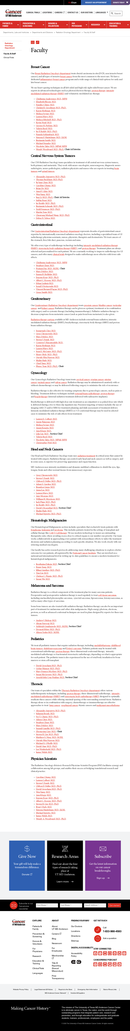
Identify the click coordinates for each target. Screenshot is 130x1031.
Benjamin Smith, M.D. (46, 140)
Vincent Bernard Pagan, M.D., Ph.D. (52, 289)
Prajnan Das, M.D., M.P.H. (47, 269)
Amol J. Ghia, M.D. (44, 191)
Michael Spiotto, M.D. (46, 813)
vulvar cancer (61, 382)
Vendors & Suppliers (78, 993)
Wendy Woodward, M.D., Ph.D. (50, 149)
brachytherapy (41, 397)
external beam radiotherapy (87, 394)
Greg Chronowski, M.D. (47, 334)
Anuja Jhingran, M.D (45, 422)
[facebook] (95, 953)
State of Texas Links (110, 989)
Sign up (103, 878)
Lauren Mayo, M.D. (44, 117)
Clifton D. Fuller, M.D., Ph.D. (49, 481)
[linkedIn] (114, 953)
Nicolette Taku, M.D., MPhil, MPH (51, 146)
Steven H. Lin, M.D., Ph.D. (47, 734)
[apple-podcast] (95, 964)
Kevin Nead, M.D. (44, 123)
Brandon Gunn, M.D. (45, 487)
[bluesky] (119, 953)
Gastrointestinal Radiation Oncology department (57, 231)
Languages (100, 12)
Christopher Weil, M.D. (46, 443)
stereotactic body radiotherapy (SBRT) (82, 696)
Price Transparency (58, 977)
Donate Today (120, 2)
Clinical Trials (33, 12)
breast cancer (66, 77)
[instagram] (109, 953)
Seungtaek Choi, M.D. (46, 331)
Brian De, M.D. (42, 188)
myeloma (58, 530)
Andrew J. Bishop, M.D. (46, 620)
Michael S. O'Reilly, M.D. (47, 743)
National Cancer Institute (84, 553)
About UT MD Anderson (60, 927)
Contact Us (72, 12)
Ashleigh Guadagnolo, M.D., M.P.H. (52, 626)
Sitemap (75, 941)
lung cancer (54, 705)
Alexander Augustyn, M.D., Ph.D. (51, 177)
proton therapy (98, 91)
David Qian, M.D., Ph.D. (46, 746)
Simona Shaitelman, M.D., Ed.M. (51, 810)
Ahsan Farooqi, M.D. (45, 624)
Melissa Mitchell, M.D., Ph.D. (49, 120)
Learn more (65, 881)
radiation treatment (86, 456)
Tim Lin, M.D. (42, 573)
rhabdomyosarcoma (53, 649)
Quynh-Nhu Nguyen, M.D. (48, 357)
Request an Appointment (96, 2)
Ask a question (108, 939)
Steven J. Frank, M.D (45, 340)
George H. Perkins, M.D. (47, 126)
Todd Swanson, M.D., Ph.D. (48, 209)
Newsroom (57, 943)
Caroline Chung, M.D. (46, 186)
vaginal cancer (44, 382)
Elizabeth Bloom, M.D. (46, 102)
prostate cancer (91, 305)
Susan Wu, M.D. (43, 579)
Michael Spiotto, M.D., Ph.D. (48, 514)
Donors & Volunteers (53, 24)
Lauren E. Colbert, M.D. (46, 419)
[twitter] (100, 953)
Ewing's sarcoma (73, 649)
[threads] (124, 953)
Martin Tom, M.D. (44, 212)
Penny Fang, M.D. (44, 567)
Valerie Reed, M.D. (44, 129)
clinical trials (58, 254)
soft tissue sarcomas (107, 595)
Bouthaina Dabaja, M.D (46, 564)
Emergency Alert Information (88, 989)
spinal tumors (48, 171)
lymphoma (36, 530)
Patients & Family (7, 24)
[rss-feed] (119, 964)
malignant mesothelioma (107, 705)
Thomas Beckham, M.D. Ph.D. (49, 180)
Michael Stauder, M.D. (46, 143)
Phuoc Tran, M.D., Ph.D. (47, 366)
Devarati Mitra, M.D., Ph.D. (48, 629)
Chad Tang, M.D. (43, 363)
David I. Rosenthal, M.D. (47, 508)
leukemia (46, 530)
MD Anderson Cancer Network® (56, 993)
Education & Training (115, 24)
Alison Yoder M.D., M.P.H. (47, 632)
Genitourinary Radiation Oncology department (56, 305)
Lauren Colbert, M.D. (45, 780)
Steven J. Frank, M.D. (45, 478)
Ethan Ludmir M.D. (45, 283)
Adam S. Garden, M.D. (46, 484)
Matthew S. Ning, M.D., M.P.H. (49, 737)
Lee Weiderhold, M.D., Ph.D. (48, 749)
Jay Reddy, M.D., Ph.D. (46, 203)
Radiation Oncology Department (10, 45)
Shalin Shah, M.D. (44, 360)
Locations (75, 931)
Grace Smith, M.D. (44, 292)
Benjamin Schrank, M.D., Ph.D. (50, 206)
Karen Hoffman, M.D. (45, 111)
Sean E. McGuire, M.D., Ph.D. (49, 351)
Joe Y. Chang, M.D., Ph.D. (47, 717)
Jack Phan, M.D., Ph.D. (46, 502)
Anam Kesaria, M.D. (45, 428)
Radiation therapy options (43, 320)
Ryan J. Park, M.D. (44, 807)
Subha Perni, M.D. (44, 200)
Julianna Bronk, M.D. (45, 714)
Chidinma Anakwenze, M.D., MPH (51, 99)
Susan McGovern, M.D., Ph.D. (49, 675)
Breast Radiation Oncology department (52, 73)
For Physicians (77, 24)
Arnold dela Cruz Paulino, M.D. (50, 677)
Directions (75, 936)
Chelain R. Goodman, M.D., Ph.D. (51, 108)
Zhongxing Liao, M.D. (46, 732)
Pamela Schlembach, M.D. (47, 135)
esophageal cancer (69, 705)
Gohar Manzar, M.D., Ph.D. (48, 669)
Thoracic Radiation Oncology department (81, 691)
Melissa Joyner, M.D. (45, 114)
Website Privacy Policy (21, 989)
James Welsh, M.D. (44, 752)
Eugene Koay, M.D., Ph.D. (47, 277)
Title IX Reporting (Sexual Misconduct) (57, 967)
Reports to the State (65, 989)
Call (111, 929)
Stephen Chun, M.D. (45, 266)
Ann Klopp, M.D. (43, 431)
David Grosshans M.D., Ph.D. (49, 666)
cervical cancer (83, 380)
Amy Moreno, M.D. (44, 496)
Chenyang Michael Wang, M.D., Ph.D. (53, 215)
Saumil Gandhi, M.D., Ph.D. (48, 728)
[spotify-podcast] (100, 964)
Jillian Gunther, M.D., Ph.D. (48, 570)
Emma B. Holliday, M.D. (46, 274)
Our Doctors (87, 12)
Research (95, 24)
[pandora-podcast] (109, 964)
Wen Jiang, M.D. (43, 194)
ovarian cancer (97, 380)
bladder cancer (105, 305)
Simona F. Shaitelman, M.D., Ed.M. (51, 137)
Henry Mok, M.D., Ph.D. (47, 355)
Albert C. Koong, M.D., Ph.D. (49, 280)
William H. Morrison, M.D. (48, 499)
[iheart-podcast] (114, 964)
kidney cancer (48, 308)
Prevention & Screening (29, 24)
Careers (60, 12)
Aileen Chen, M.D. (44, 720)
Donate (27, 874)
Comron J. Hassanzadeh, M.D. (49, 343)
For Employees (57, 949)
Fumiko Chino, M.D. (45, 105)
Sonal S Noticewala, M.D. (47, 286)
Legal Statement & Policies (43, 989)
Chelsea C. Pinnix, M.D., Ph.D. (49, 576)
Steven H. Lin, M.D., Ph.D (47, 804)
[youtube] (105, 953)
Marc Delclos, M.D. (44, 272)
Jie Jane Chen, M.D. (44, 183)
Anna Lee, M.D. (43, 490)
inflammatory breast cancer (52, 79)
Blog (54, 938)
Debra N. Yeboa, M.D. (45, 218)
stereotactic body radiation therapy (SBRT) (58, 248)
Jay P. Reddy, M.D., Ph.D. (46, 131)
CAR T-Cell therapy (58, 533)
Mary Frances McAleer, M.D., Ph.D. (51, 671)
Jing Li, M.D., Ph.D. (44, 197)
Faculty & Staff (10, 54)
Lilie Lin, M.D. (42, 434)
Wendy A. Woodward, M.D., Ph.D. (51, 819)
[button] (33, 41)
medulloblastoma (102, 645)
